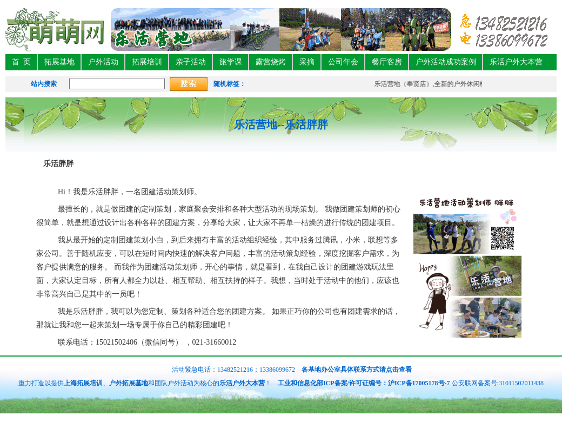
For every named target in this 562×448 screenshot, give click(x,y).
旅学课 (230, 62)
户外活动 (103, 62)
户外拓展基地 (128, 383)
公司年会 (343, 62)
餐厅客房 (387, 62)
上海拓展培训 (83, 383)
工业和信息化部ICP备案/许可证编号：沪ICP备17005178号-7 (364, 383)
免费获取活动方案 (531, 435)
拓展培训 (147, 62)
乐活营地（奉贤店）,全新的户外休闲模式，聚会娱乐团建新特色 (466, 84)
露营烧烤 (271, 62)
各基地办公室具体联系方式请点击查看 (356, 369)
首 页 (21, 62)
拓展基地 (59, 62)
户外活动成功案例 (446, 62)
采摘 (307, 62)
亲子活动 (191, 62)
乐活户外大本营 (516, 62)
